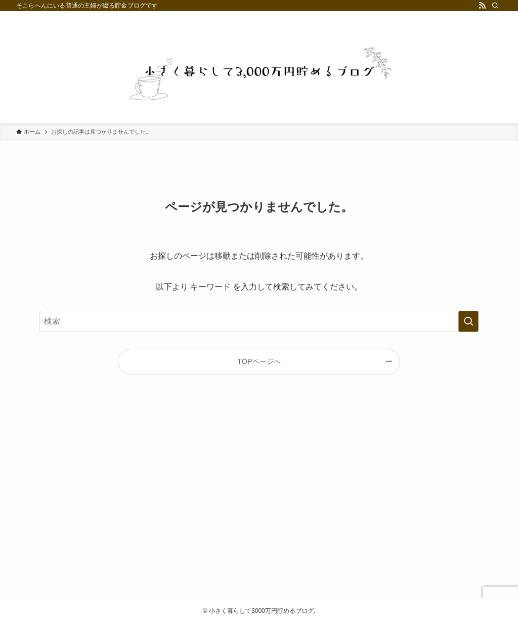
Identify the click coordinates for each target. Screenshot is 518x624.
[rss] (482, 5)
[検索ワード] (259, 321)
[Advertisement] (259, 495)
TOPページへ (258, 361)
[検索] (495, 5)
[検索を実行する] (468, 321)
